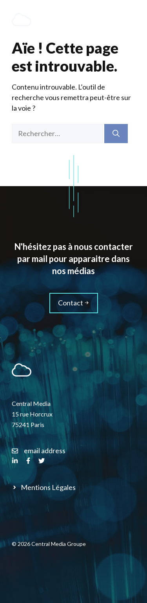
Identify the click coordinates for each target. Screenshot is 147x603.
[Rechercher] (116, 133)
